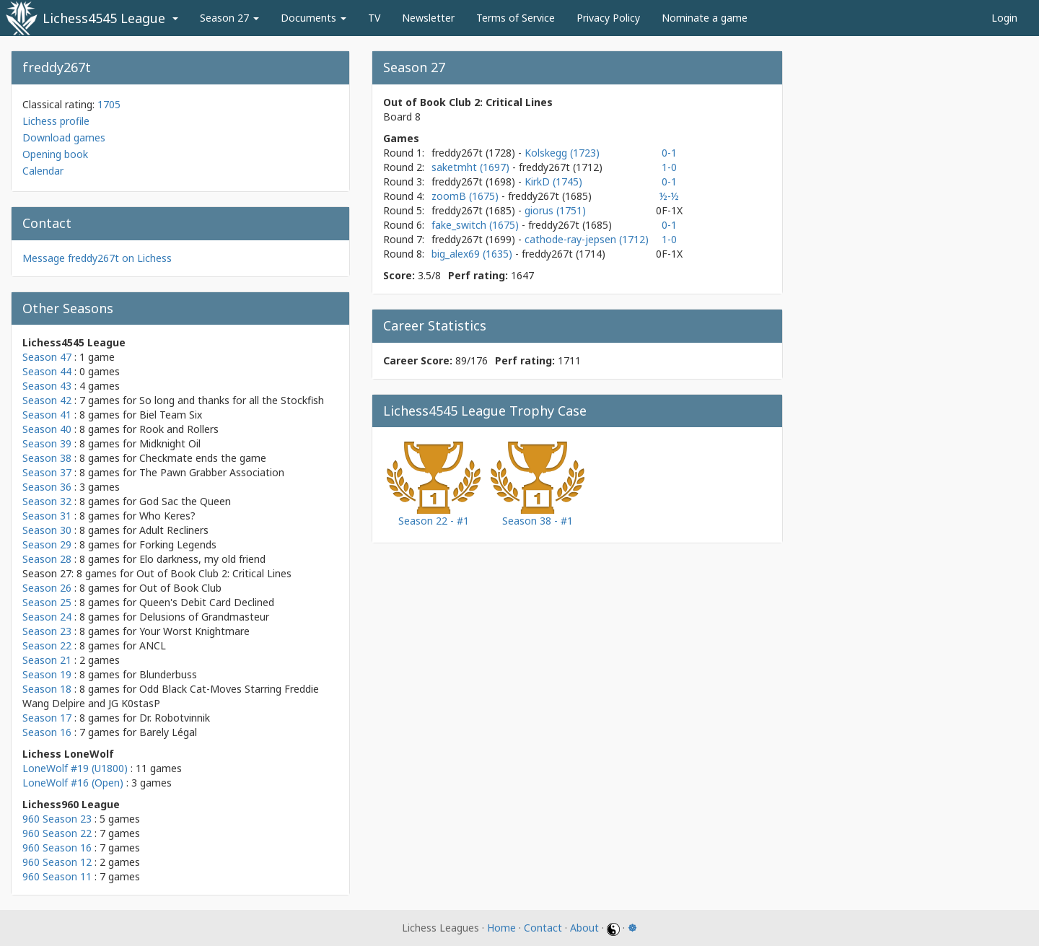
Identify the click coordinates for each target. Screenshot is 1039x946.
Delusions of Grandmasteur (204, 616)
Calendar (42, 171)
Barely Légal (168, 732)
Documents (313, 18)
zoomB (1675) (466, 196)
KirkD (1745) (553, 181)
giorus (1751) (555, 210)
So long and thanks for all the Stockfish (231, 400)
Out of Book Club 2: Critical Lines (213, 573)
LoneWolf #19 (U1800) (75, 768)
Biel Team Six (170, 414)
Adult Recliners (174, 530)
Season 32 (46, 501)
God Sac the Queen (185, 501)
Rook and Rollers (179, 429)
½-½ (669, 196)
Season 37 (46, 472)
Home (501, 927)
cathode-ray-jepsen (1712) (587, 239)
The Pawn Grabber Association (211, 472)
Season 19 (46, 674)
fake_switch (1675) (476, 225)
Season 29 (46, 544)
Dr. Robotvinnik (174, 717)
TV (374, 18)
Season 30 (46, 530)
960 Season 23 (57, 818)
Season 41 (46, 414)
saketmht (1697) (471, 167)
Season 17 (46, 717)
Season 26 (46, 588)
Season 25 (46, 602)
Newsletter (428, 18)
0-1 (669, 152)
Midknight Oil (170, 443)
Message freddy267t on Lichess (97, 258)
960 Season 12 (57, 862)
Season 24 (46, 616)
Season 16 (46, 732)
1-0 (669, 167)
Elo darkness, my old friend (202, 559)
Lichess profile (55, 121)
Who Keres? (167, 515)
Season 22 (46, 645)
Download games (63, 137)
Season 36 (46, 487)
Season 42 (46, 400)
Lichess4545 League (104, 18)
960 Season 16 (57, 847)
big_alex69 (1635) (473, 253)
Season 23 (46, 631)
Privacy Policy (608, 18)
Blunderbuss (168, 674)
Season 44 (46, 371)
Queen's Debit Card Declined (206, 602)
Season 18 (46, 689)
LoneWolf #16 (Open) (72, 782)
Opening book (55, 154)
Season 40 (46, 429)
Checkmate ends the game (202, 458)
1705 (108, 104)
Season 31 (46, 515)
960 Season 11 (57, 876)
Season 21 (46, 660)
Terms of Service (515, 18)
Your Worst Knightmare (194, 631)
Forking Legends (177, 544)
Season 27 (229, 18)
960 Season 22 (57, 833)
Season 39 (46, 443)
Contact (543, 927)
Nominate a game (705, 18)
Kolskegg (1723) (562, 152)
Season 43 (46, 386)
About (584, 927)
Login (1004, 18)
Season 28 (46, 559)
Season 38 (46, 458)
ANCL (152, 645)
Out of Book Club (180, 588)
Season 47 (46, 357)
